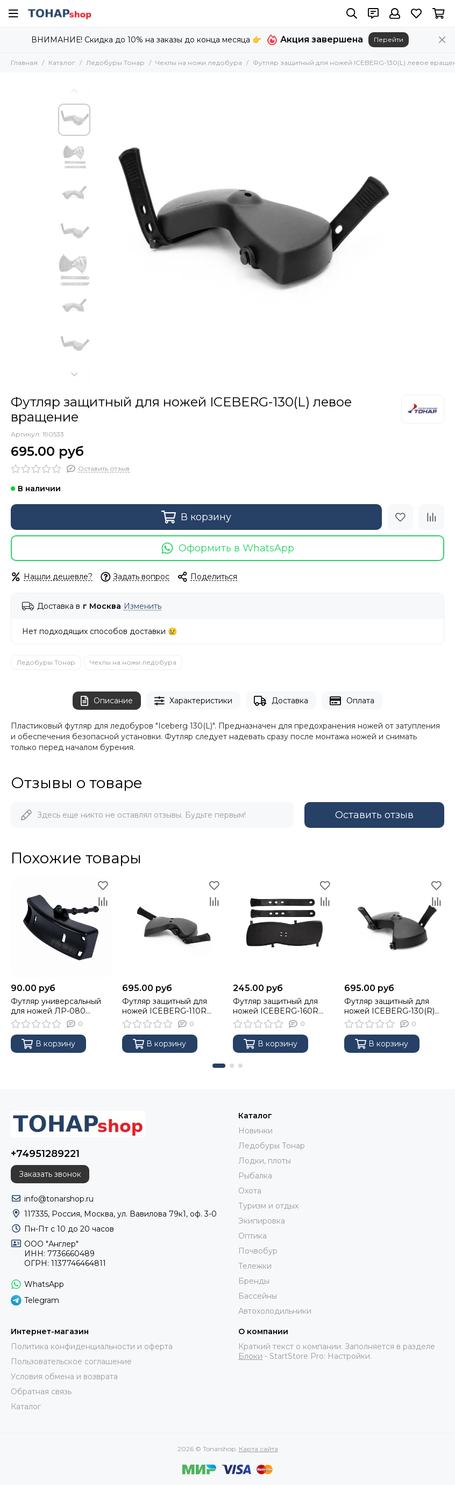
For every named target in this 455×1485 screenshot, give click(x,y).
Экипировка (261, 1221)
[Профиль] (395, 13)
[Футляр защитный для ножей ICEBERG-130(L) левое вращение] (246, 233)
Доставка (281, 701)
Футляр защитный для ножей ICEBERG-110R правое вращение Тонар (169, 1006)
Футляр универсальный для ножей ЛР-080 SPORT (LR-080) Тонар (56, 1006)
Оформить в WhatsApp (228, 548)
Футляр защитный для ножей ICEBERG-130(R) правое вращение (389, 1006)
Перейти (388, 39)
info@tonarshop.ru (59, 1199)
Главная (24, 63)
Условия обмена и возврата (64, 1376)
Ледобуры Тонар (115, 63)
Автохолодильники (274, 1311)
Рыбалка (255, 1176)
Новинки (255, 1130)
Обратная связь (41, 1391)
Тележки (255, 1266)
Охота (249, 1191)
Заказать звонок (50, 1174)
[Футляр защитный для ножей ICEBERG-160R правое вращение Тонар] (283, 927)
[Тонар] (423, 409)
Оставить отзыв (374, 815)
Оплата (352, 701)
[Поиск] (351, 13)
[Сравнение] (431, 517)
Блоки (250, 1356)
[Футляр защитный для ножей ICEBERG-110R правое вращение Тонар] (172, 927)
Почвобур (258, 1251)
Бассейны (257, 1296)
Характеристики (193, 701)
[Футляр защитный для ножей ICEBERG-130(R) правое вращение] (394, 927)
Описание (107, 701)
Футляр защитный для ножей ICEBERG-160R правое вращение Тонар (280, 1006)
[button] (74, 90)
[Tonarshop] (60, 13)
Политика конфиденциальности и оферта (92, 1346)
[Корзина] (438, 13)
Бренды (253, 1281)
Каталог (61, 63)
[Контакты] (373, 13)
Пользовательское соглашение (71, 1361)
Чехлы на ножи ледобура (198, 63)
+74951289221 (45, 1154)
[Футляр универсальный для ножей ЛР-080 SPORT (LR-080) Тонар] (61, 927)
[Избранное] (416, 13)
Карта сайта (258, 1449)
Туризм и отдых (268, 1206)
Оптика (252, 1236)
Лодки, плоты (264, 1161)
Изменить (142, 606)
